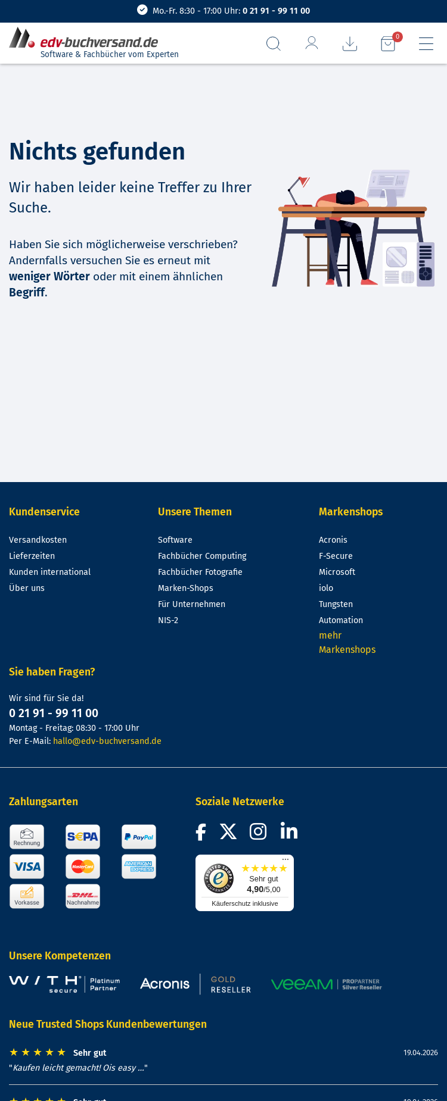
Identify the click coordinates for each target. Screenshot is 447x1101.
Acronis (333, 540)
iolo (326, 588)
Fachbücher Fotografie (200, 572)
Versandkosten (38, 540)
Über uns (27, 588)
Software (175, 540)
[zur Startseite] (88, 37)
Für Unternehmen (191, 604)
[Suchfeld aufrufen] (273, 43)
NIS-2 (168, 620)
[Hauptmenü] (426, 43)
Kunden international (50, 572)
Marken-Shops (185, 588)
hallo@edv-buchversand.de (107, 741)
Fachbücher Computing (202, 556)
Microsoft (337, 572)
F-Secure (336, 556)
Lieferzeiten (32, 556)
